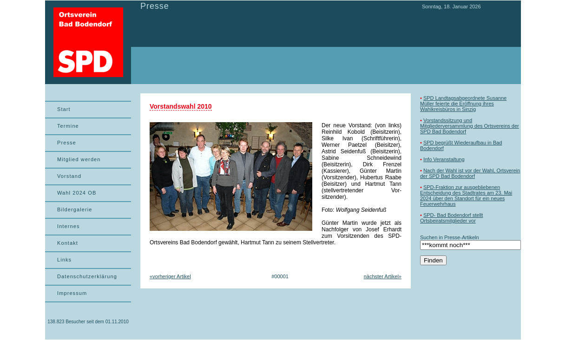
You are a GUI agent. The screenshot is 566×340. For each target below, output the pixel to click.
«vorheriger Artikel (170, 276)
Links (64, 259)
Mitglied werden (79, 159)
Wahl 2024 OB (76, 193)
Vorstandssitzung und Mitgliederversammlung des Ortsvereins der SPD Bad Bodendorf (469, 126)
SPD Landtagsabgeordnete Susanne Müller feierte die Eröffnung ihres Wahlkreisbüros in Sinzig (463, 103)
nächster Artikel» (382, 276)
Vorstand (69, 176)
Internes (68, 226)
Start (64, 109)
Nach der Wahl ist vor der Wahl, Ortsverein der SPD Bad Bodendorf (470, 173)
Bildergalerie (74, 209)
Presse (66, 142)
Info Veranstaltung (444, 159)
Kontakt (67, 243)
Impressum (72, 293)
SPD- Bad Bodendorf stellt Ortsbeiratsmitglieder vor (451, 217)
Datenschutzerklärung (87, 276)
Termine (68, 126)
